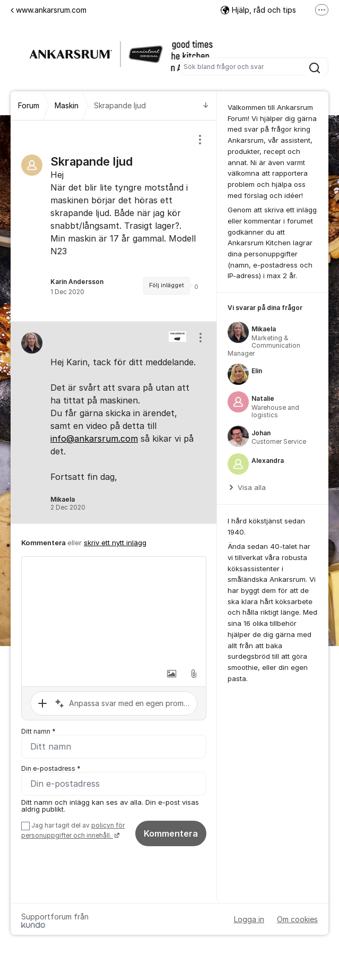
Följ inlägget (166, 285)
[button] (171, 673)
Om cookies (297, 919)
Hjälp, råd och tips (258, 9)
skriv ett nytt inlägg (115, 542)
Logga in (249, 919)
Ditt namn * (38, 731)
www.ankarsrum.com (48, 9)
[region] (114, 221)
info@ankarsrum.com (94, 438)
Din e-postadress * (51, 768)
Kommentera (171, 833)
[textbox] (114, 610)
